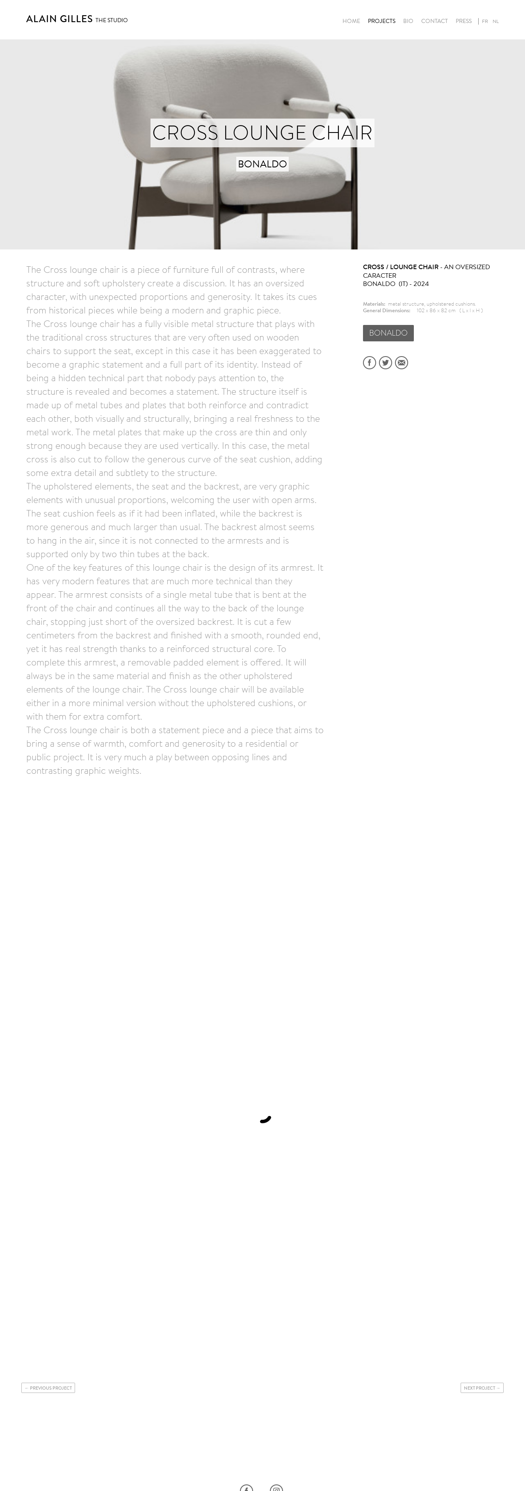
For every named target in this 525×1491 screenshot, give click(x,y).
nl (496, 21)
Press (464, 21)
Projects (381, 21)
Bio (408, 21)
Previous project (51, 1388)
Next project (479, 1388)
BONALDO (388, 332)
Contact (434, 21)
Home (351, 21)
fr (485, 21)
